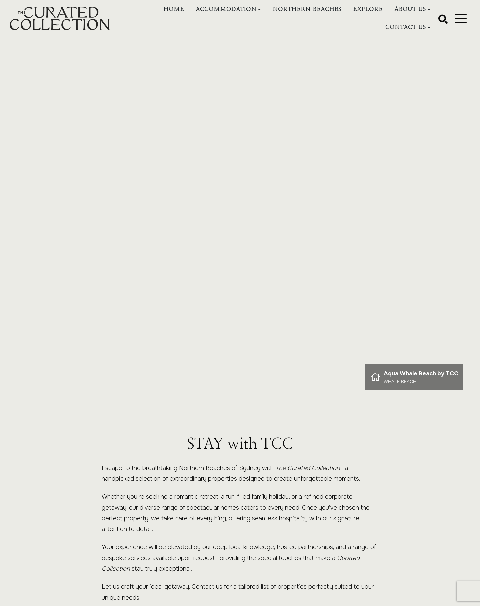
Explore (367, 9)
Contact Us (405, 27)
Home (173, 9)
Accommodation (225, 9)
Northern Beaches (306, 9)
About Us (410, 9)
